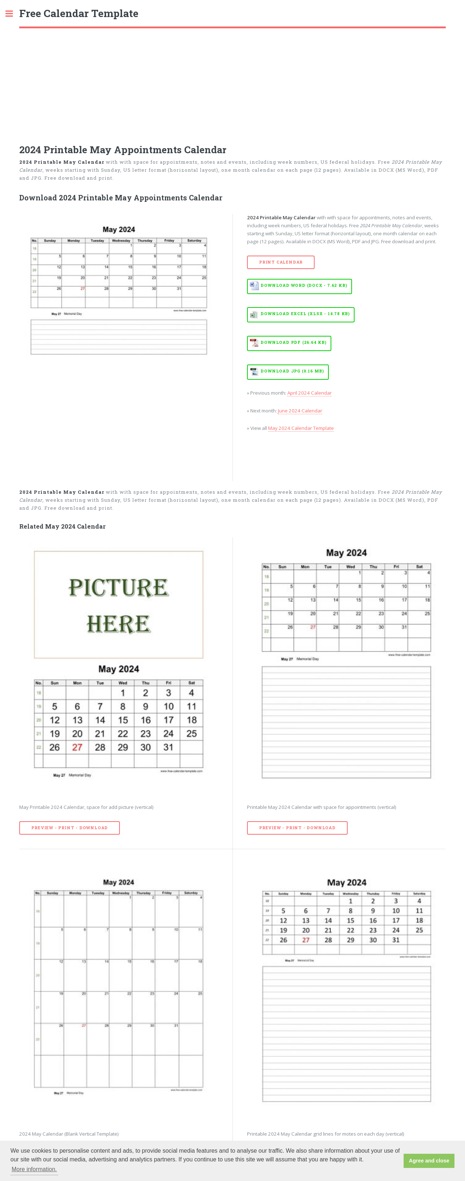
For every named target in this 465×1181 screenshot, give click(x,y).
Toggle (13, 13)
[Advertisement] (232, 83)
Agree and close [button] (429, 1161)
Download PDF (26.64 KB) (293, 342)
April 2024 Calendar (309, 393)
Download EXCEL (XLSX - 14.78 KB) (305, 313)
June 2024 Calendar (300, 410)
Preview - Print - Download (69, 827)
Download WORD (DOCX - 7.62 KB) (303, 285)
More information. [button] (34, 1169)
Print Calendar (281, 262)
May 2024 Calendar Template (301, 428)
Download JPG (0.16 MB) (292, 371)
